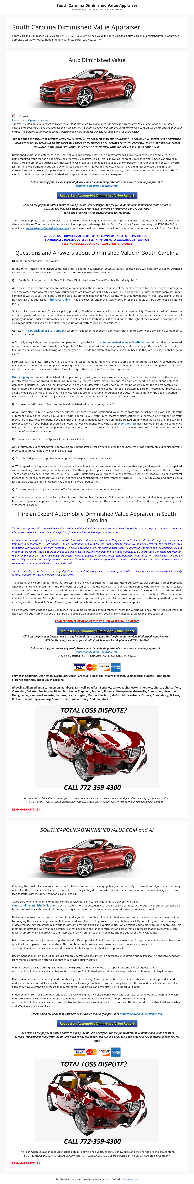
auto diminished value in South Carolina (125, 342)
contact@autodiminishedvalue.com (96, 186)
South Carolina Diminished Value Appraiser (97, 5)
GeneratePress (130, 1179)
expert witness (127, 423)
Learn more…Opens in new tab (30, 120)
